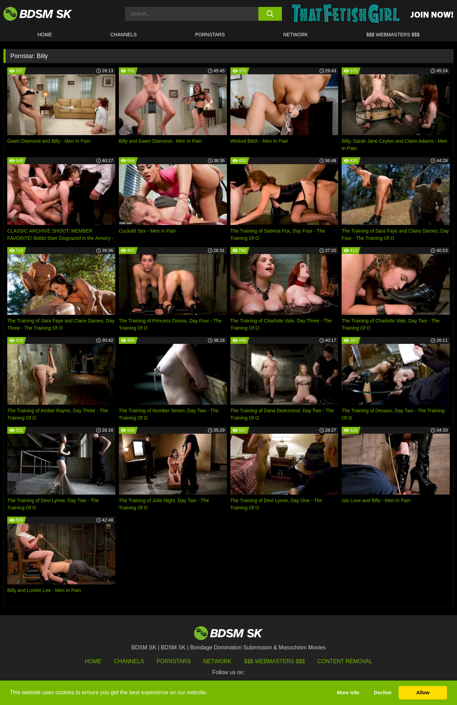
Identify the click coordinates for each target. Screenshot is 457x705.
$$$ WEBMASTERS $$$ (392, 34)
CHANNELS (124, 34)
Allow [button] (422, 692)
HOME (45, 34)
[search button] (270, 14)
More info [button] (348, 692)
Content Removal (344, 661)
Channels (129, 661)
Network (295, 34)
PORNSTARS (210, 34)
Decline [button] (382, 692)
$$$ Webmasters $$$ (274, 661)
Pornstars (173, 661)
